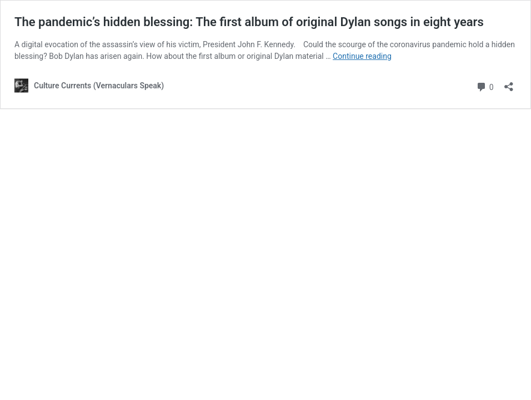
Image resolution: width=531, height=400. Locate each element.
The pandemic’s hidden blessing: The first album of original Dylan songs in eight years (249, 22)
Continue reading (362, 56)
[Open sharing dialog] (509, 83)
